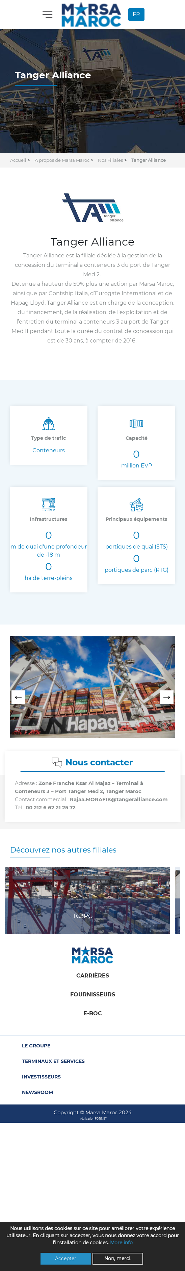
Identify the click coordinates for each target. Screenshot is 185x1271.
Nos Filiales (110, 160)
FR (136, 14)
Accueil (18, 160)
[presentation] (18, 697)
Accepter (65, 1258)
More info (121, 1243)
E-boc (92, 1013)
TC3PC (82, 916)
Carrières (92, 975)
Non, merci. (117, 1258)
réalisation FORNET (93, 1118)
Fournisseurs (92, 994)
